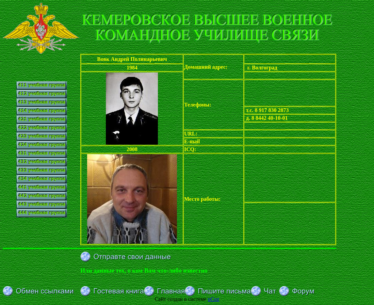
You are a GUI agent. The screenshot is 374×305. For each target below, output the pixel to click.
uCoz (213, 299)
